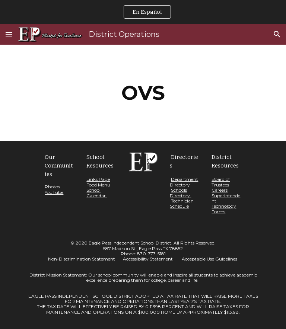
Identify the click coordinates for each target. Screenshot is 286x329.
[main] (143, 92)
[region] (143, 12)
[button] (9, 34)
